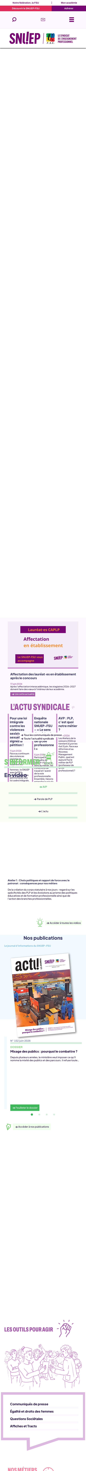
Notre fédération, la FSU (26, 2)
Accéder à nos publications (33, 1126)
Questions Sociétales (26, 1419)
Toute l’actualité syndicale (39, 738)
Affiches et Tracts (23, 1426)
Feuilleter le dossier (27, 1107)
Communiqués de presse (29, 1404)
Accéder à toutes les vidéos (65, 922)
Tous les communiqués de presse (43, 734)
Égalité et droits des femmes (32, 1411)
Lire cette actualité (24, 694)
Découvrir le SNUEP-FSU (26, 8)
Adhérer (68, 8)
